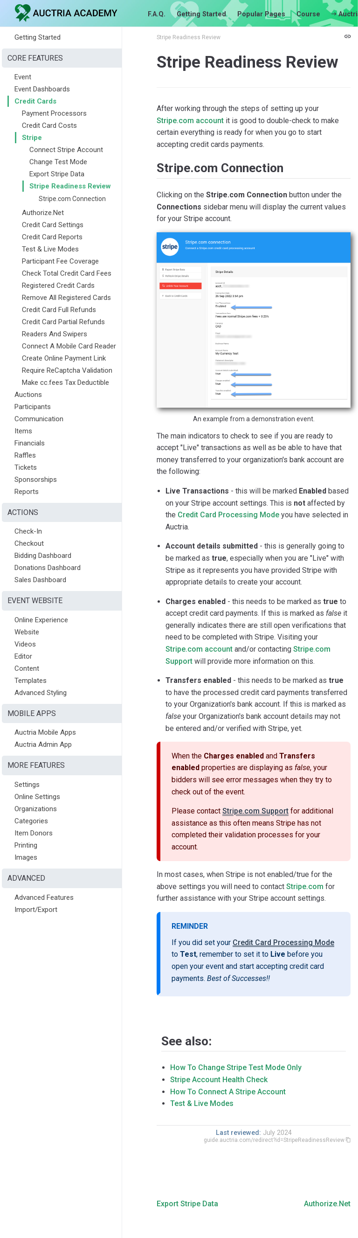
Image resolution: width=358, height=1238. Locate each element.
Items (23, 431)
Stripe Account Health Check (219, 1079)
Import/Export (35, 909)
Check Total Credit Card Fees (66, 273)
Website (26, 632)
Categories (31, 821)
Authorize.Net (43, 213)
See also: (186, 1041)
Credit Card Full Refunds (59, 310)
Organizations (35, 809)
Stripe (32, 137)
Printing (25, 845)
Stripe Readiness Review (70, 186)
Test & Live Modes (50, 249)
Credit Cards (35, 101)
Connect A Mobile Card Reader (69, 346)
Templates (30, 680)
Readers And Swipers (54, 334)
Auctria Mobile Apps (45, 732)
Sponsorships (35, 479)
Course (308, 14)
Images (25, 857)
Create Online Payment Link (64, 358)
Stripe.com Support (255, 811)
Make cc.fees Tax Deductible (65, 382)
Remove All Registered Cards (66, 297)
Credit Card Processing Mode (228, 514)
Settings (27, 784)
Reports (26, 491)
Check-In (28, 531)
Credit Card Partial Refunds (63, 322)
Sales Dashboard (40, 580)
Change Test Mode (58, 162)
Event (22, 77)
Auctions (28, 394)
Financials (29, 443)
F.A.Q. (156, 14)
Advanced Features (44, 897)
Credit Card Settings (52, 225)
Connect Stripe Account (66, 150)
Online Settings (37, 797)
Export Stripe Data (56, 174)
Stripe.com (305, 886)
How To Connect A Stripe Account (228, 1091)
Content (26, 668)
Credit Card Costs (49, 125)
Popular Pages (261, 14)
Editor (23, 656)
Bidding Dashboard (42, 555)
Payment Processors (54, 113)
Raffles (25, 455)
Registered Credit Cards (58, 285)
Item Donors (33, 833)
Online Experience (41, 620)
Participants (32, 407)
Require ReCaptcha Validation (67, 370)
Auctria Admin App (43, 744)
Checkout (29, 543)
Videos (25, 644)
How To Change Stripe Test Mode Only (236, 1067)
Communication (38, 419)
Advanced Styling (40, 693)
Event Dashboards (42, 89)
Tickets (25, 467)
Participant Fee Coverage (60, 261)
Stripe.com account (190, 120)
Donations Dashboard (47, 567)
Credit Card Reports (52, 237)
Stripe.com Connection (72, 198)
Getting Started (201, 14)
